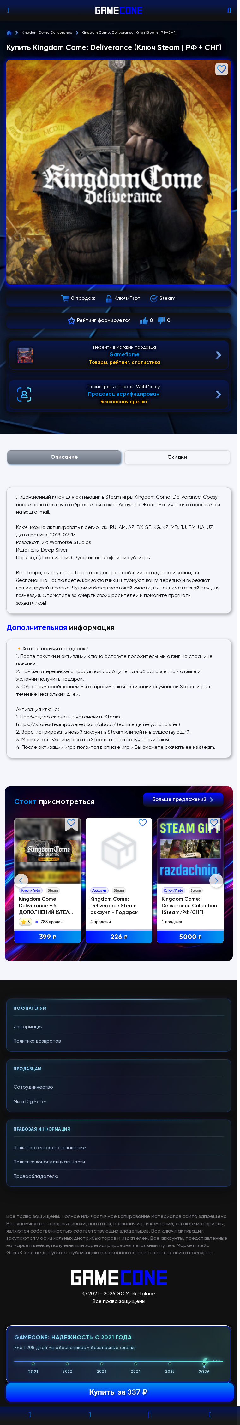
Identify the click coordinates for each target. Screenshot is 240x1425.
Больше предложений (183, 799)
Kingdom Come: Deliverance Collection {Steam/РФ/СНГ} (190, 906)
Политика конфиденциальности (49, 1288)
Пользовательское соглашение (50, 1274)
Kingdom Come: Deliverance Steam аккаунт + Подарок (114, 906)
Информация (28, 1153)
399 (48, 937)
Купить (118, 1392)
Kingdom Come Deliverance (46, 33)
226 (119, 937)
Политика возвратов (37, 1167)
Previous (21, 944)
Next (216, 944)
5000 (191, 937)
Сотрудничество (33, 1213)
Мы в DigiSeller (30, 1228)
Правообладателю (36, 1302)
